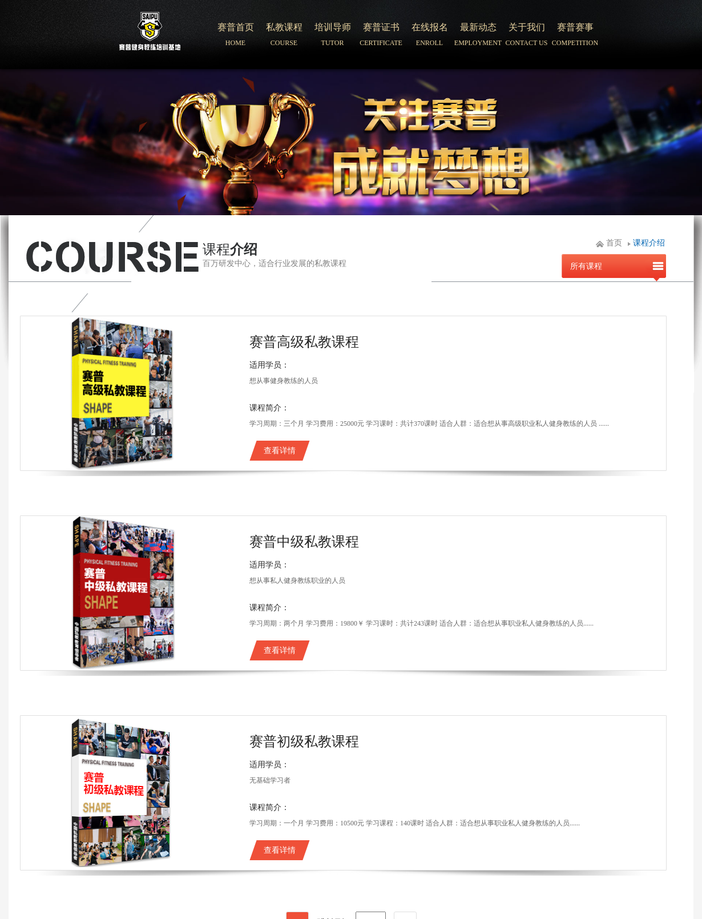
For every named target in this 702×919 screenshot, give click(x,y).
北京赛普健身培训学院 (150, 35)
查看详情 (280, 450)
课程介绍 (649, 243)
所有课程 (586, 266)
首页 (614, 243)
